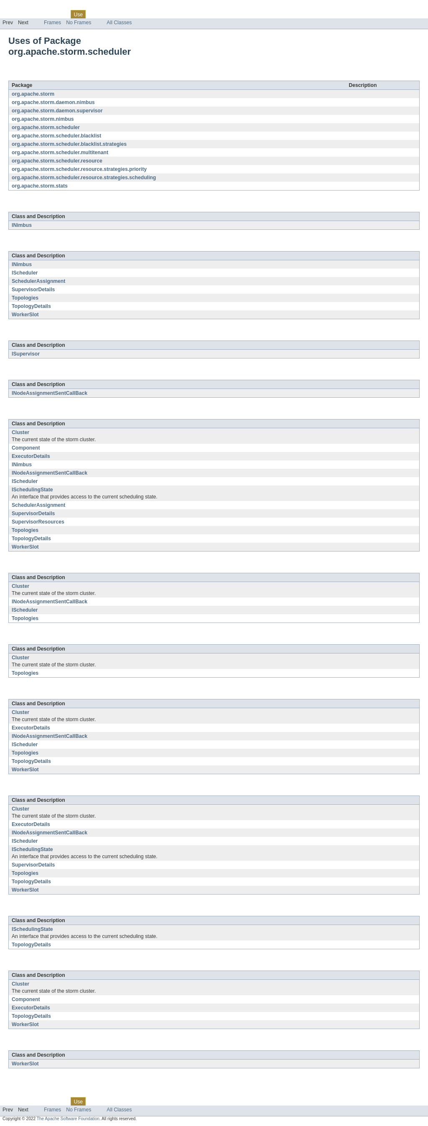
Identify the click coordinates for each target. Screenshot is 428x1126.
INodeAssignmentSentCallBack (49, 393)
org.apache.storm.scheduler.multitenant (60, 152)
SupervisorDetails (33, 289)
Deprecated (119, 14)
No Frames (78, 22)
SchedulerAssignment (38, 281)
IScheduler (25, 273)
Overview (13, 14)
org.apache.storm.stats (40, 186)
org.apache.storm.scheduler (91, 76)
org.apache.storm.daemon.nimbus (53, 102)
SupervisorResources (38, 522)
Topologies (25, 298)
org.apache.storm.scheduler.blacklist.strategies (69, 144)
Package (38, 14)
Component (26, 448)
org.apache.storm (33, 94)
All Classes (119, 22)
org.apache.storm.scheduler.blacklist (56, 136)
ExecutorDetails (31, 456)
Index (143, 14)
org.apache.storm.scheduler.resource (57, 161)
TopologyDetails (31, 306)
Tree (95, 14)
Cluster (20, 432)
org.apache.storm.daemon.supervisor (57, 111)
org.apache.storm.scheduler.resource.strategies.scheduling (84, 177)
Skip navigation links (23, 7)
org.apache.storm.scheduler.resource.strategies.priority (79, 169)
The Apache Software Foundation (68, 1118)
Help (159, 14)
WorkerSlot (25, 315)
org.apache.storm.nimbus (43, 119)
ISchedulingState (32, 490)
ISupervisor (26, 354)
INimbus (22, 225)
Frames (52, 22)
